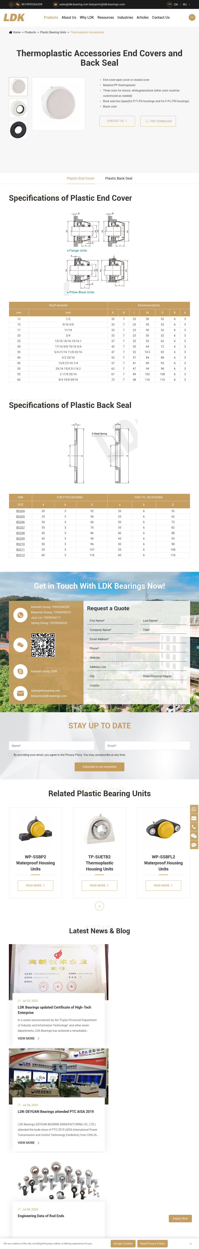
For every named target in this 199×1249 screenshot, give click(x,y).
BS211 (20, 549)
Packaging (74, 1077)
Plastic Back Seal (118, 178)
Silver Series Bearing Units (27, 1089)
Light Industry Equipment (107, 1095)
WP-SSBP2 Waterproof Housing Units (35, 863)
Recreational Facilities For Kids (107, 1083)
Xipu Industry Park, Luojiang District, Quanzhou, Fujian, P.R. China (167, 1166)
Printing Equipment (92, 1089)
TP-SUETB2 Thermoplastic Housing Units (99, 863)
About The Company (130, 1065)
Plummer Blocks (21, 1095)
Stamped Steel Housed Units (28, 1083)
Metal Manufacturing (107, 1101)
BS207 (20, 527)
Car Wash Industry (107, 1077)
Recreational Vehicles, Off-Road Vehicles (76, 1125)
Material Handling (92, 1071)
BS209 (20, 538)
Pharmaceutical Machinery (76, 1089)
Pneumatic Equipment (107, 1125)
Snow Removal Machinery (107, 1071)
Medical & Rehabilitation (92, 1095)
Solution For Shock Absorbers (92, 1119)
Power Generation (92, 1125)
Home (16, 32)
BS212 (20, 555)
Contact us (117, 121)
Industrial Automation (92, 1113)
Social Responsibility (131, 1071)
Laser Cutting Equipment (76, 1131)
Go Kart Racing (92, 1107)
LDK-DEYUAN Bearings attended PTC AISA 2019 (98, 989)
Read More (35, 885)
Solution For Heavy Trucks (76, 1119)
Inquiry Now (180, 1218)
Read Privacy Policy (152, 1243)
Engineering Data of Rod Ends (162, 987)
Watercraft (106, 1131)
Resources (106, 17)
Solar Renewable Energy (76, 1113)
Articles (143, 17)
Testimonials (126, 1114)
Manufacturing (127, 1102)
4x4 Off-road (107, 1107)
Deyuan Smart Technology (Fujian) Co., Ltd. (52, 1189)
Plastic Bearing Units (53, 32)
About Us (69, 17)
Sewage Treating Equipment (76, 1083)
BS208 (20, 533)
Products (51, 17)
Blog (148, 1189)
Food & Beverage (107, 1065)
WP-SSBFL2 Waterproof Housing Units (163, 863)
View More (29, 1020)
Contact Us (161, 17)
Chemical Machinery (92, 1083)
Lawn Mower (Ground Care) (76, 1095)
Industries (125, 17)
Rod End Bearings (22, 1107)
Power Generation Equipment (76, 1101)
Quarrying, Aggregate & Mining (92, 1065)
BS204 (20, 511)
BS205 (20, 516)
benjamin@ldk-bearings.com (107, 4)
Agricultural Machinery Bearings (76, 1071)
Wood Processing (107, 1089)
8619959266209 (31, 4)
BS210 (20, 544)
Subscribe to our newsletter (100, 766)
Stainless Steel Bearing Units (28, 1071)
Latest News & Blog (99, 931)
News (122, 1077)
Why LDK (87, 17)
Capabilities (125, 1108)
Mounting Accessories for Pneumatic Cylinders (38, 1119)
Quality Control (127, 1096)
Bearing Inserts (20, 1101)
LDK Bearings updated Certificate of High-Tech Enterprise (36, 989)
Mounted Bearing (22, 1065)
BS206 (20, 522)
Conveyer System (76, 1107)
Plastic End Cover (81, 178)
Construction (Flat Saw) (92, 1077)
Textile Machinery (107, 1113)
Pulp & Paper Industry (92, 1101)
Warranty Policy (128, 1120)
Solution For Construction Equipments (107, 1119)
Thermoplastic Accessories (87, 32)
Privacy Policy (181, 1189)
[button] (99, 906)
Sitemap (161, 1189)
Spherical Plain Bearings (26, 1113)
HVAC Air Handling (76, 1065)
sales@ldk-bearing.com (73, 4)
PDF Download (158, 121)
